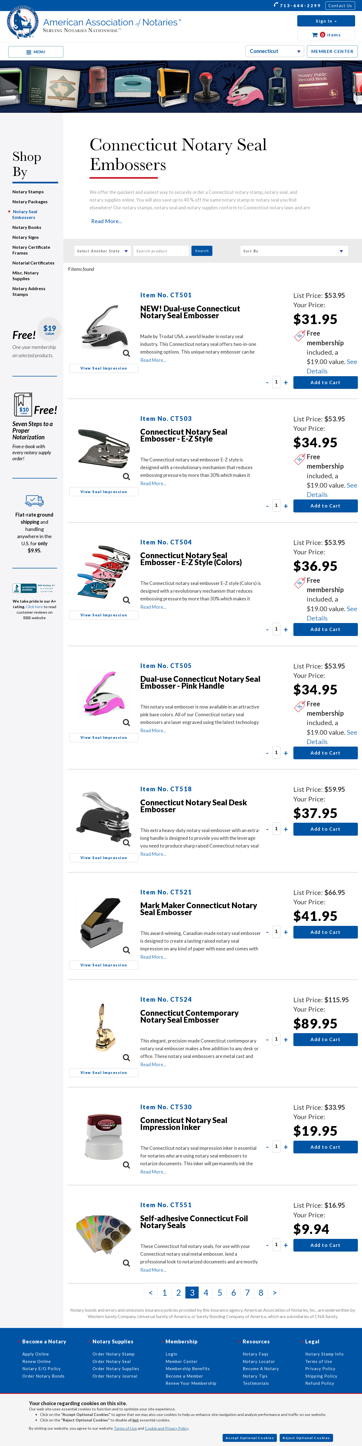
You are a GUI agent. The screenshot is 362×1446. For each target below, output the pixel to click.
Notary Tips (255, 1375)
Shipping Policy (321, 1375)
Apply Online (35, 1353)
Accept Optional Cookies (250, 1438)
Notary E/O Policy (41, 1368)
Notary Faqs (256, 1353)
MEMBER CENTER (332, 51)
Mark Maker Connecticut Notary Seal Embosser (198, 908)
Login (171, 1353)
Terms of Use (125, 1428)
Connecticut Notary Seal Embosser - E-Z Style (183, 435)
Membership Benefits (188, 1368)
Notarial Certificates (33, 262)
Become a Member (184, 1375)
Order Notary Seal (112, 1361)
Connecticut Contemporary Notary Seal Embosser (189, 1016)
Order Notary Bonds (43, 1375)
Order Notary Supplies (116, 1368)
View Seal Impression (103, 368)
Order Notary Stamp (114, 1353)
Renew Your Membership (191, 1383)
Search (202, 251)
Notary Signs (25, 237)
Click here (34, 606)
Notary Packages (30, 201)
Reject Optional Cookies (306, 1438)
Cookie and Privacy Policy (166, 1428)
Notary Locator (259, 1361)
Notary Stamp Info (324, 1353)
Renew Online (36, 1361)
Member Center (182, 1361)
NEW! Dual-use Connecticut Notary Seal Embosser (190, 312)
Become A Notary (261, 1368)
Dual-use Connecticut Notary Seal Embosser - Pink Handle (200, 682)
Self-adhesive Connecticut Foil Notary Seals (194, 1222)
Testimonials (256, 1383)
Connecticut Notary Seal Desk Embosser (193, 806)
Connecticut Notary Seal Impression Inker (183, 1123)
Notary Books (26, 227)
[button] (326, 20)
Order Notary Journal (115, 1375)
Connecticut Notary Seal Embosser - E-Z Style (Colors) (191, 558)
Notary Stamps (28, 191)
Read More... (106, 221)
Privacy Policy (320, 1368)
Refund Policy (319, 1383)
